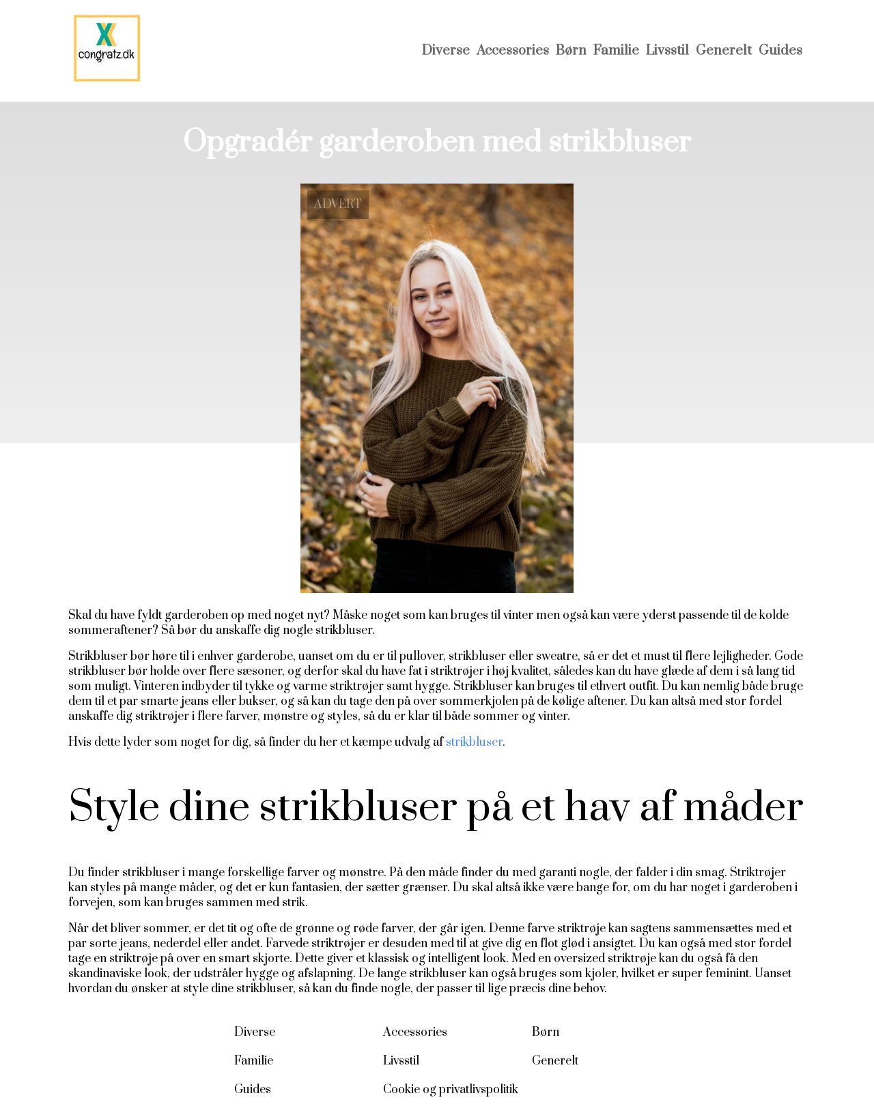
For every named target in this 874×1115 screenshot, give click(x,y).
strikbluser (474, 742)
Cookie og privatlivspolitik (450, 1089)
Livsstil (667, 50)
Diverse (446, 50)
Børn (571, 50)
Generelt (724, 50)
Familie (616, 50)
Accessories (513, 50)
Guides (780, 50)
